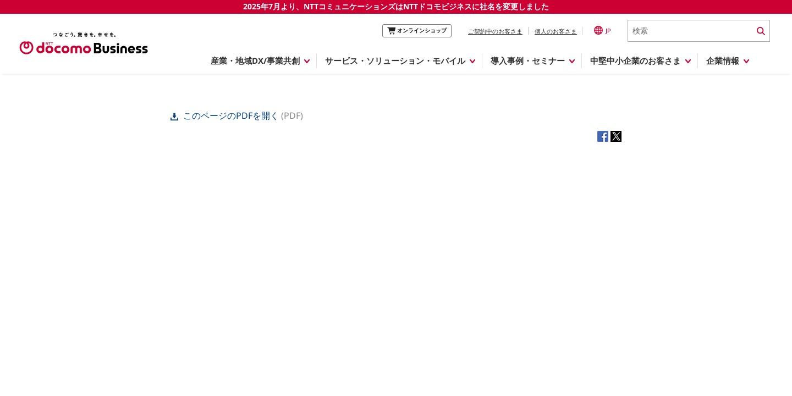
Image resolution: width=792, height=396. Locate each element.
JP (602, 30)
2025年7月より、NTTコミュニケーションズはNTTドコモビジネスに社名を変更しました (396, 6)
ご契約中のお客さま (495, 31)
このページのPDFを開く (225, 115)
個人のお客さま (556, 31)
